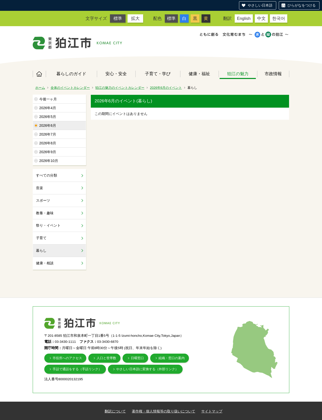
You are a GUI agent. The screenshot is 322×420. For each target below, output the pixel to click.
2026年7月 (47, 134)
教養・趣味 (45, 213)
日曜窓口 (137, 358)
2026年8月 (47, 143)
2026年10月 (48, 161)
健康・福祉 (199, 73)
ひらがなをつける (302, 5)
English (244, 18)
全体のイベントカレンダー (70, 88)
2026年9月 (47, 152)
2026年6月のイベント (166, 88)
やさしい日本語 (260, 5)
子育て (41, 238)
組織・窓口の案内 (171, 358)
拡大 (135, 18)
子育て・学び (158, 73)
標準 (117, 18)
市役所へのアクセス (67, 358)
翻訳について (115, 411)
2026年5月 (47, 117)
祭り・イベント (48, 225)
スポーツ (43, 200)
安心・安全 (116, 73)
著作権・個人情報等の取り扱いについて (163, 411)
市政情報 (273, 73)
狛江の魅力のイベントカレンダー (119, 88)
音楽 (39, 188)
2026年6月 (47, 125)
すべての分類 (46, 175)
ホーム (39, 74)
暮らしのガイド (71, 73)
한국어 (278, 18)
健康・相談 (45, 263)
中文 (261, 18)
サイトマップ (211, 411)
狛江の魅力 (238, 73)
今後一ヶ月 (48, 99)
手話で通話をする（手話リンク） (77, 369)
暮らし (41, 250)
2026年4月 (47, 108)
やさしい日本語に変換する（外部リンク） (147, 369)
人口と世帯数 (106, 358)
